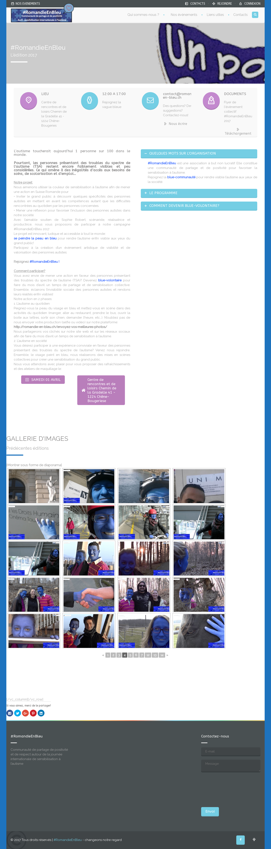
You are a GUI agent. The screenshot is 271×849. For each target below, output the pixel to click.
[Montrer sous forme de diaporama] (34, 465)
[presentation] (218, 789)
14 (161, 655)
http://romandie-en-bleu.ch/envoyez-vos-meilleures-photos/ (60, 327)
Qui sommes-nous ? (143, 15)
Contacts (240, 15)
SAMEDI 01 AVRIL (43, 379)
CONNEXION (252, 4)
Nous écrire (175, 124)
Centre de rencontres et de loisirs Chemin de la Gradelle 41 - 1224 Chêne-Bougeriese (99, 390)
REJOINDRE (224, 4)
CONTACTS (197, 4)
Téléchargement (238, 131)
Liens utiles (215, 15)
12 (148, 655)
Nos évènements (184, 15)
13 (154, 655)
